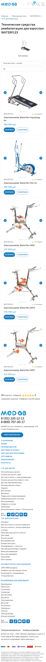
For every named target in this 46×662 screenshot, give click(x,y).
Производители (19, 16)
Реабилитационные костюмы (12, 499)
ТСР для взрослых (9, 518)
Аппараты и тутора (8, 504)
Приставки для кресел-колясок (13, 533)
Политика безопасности (10, 630)
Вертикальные (6, 584)
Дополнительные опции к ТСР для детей (17, 509)
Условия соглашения (31, 630)
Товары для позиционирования (13, 496)
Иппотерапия (6, 559)
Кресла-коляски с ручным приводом (15, 525)
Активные (5, 522)
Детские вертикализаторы (11, 483)
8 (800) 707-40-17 (13, 422)
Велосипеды (6, 491)
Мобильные (5, 608)
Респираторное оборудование (16, 564)
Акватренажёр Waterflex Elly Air (20, 183)
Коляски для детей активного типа (14, 480)
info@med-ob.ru (13, 429)
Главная (4, 16)
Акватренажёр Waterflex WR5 (19, 245)
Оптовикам (6, 456)
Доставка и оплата (10, 450)
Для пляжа (5, 535)
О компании (7, 441)
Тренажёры (5, 557)
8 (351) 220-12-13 (12, 418)
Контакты (6, 463)
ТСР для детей (8, 468)
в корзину (9, 130)
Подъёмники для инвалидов (15, 581)
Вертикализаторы (8, 541)
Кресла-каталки (7, 538)
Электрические (7, 600)
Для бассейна (6, 595)
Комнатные (5, 592)
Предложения (7, 460)
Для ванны (5, 597)
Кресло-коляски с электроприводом (15, 527)
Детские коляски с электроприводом (16, 477)
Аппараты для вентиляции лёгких (14, 570)
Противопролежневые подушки (13, 549)
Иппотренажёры (7, 501)
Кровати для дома (8, 543)
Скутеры (4, 530)
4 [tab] (23, 111)
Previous (5, 92)
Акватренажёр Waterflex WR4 (19, 307)
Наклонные (5, 587)
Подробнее (23, 130)
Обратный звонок (12, 435)
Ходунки (4, 488)
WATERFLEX (35, 16)
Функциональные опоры (10, 485)
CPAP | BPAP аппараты (9, 568)
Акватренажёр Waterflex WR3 (19, 370)
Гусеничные (5, 589)
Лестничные (5, 606)
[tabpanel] (23, 92)
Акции (4, 444)
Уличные (4, 611)
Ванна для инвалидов (9, 551)
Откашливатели (7, 576)
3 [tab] (22, 111)
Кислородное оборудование (12, 573)
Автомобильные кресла (10, 472)
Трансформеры (7, 614)
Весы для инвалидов (9, 554)
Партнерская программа (12, 453)
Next (40, 92)
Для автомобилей (8, 616)
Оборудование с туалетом (11, 546)
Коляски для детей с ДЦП (11, 475)
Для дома (4, 603)
